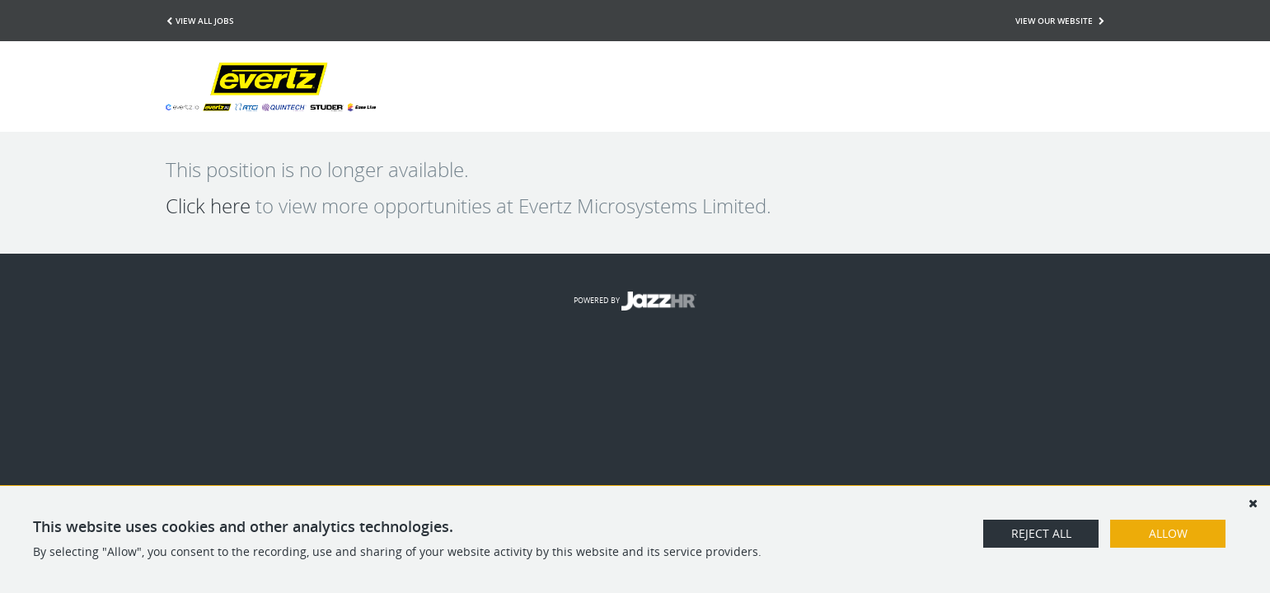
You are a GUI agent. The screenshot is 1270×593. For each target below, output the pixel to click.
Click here (208, 206)
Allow (1168, 533)
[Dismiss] (1252, 503)
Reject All (1041, 533)
